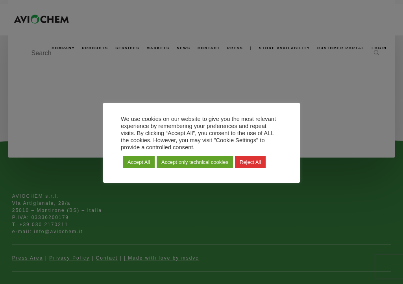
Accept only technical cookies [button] (194, 162)
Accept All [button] (139, 162)
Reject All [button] (250, 162)
